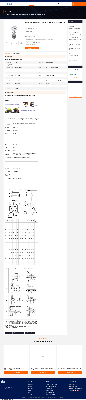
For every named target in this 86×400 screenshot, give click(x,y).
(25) (74, 62)
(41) (73, 25)
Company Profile (30, 384)
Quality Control (30, 388)
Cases (54, 3)
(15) (74, 29)
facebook (75, 390)
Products (31, 3)
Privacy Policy (30, 394)
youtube (73, 390)
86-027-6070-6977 (30, 1)
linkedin (71, 390)
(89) (75, 42)
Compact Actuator (49, 388)
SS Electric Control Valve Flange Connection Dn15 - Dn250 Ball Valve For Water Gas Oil (15, 369)
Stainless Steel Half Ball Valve (18, 332)
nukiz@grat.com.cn (22, 1)
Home (25, 3)
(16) (74, 45)
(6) (75, 49)
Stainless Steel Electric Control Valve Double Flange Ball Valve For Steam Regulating (69, 369)
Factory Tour (30, 386)
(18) (75, 34)
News (50, 3)
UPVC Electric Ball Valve (50, 392)
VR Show (38, 3)
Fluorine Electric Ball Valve (50, 394)
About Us (44, 3)
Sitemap (29, 392)
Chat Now (75, 77)
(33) (74, 37)
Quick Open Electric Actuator (51, 386)
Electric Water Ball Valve (30, 332)
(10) (75, 52)
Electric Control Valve (14, 14)
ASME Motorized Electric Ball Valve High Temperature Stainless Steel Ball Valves (41, 369)
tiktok (80, 390)
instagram (78, 390)
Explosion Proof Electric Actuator (51, 384)
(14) (75, 39)
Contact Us (29, 390)
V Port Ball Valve (8, 332)
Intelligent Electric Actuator (50, 390)
